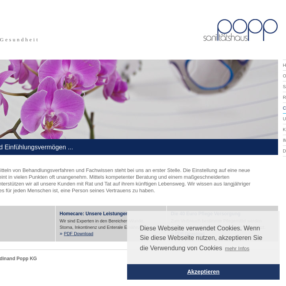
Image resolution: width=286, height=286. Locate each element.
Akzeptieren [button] (203, 272)
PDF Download (78, 233)
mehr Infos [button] (237, 248)
